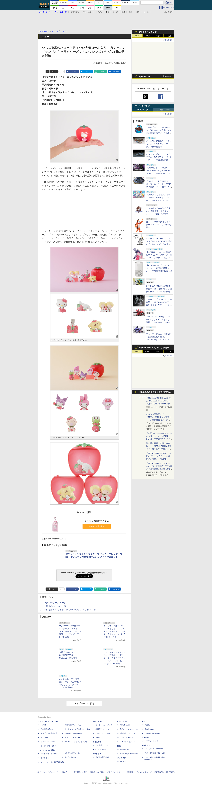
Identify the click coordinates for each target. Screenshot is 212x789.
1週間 (158, 36)
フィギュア (87, 12)
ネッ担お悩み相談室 (48, 746)
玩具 (123, 12)
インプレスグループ (143, 772)
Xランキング (144, 106)
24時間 (147, 36)
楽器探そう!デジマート (104, 729)
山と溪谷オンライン (103, 745)
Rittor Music (97, 721)
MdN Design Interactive (129, 754)
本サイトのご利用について (48, 772)
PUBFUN (145, 738)
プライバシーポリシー (115, 772)
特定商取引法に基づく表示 (164, 772)
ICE (143, 721)
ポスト (53, 72)
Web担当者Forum (47, 729)
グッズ (115, 12)
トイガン (99, 12)
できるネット (46, 758)
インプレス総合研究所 (49, 733)
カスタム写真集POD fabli (155, 753)
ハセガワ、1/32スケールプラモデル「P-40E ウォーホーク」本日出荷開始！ (159, 144)
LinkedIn (116, 72)
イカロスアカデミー (127, 742)
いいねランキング (163, 110)
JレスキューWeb (126, 738)
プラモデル (75, 12)
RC (107, 12)
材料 (138, 12)
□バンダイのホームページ (53, 602)
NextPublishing (70, 757)
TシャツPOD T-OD (103, 733)
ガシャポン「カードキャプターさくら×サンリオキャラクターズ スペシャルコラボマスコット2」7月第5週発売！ (114, 631)
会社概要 (130, 772)
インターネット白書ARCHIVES (52, 762)
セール (146, 12)
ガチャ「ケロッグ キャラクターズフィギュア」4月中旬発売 (158, 224)
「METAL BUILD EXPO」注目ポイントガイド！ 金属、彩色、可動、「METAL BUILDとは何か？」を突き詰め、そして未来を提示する (159, 459)
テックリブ (121, 758)
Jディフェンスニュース (129, 729)
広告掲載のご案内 (80, 772)
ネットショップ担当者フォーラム (77, 729)
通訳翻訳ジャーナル (127, 733)
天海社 (147, 725)
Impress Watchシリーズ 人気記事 (154, 348)
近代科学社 (97, 754)
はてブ (88, 72)
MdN (119, 746)
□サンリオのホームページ (53, 606)
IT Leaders (45, 738)
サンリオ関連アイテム (96, 521)
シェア (74, 72)
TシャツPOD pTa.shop (154, 749)
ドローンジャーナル (48, 742)
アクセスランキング (147, 32)
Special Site (144, 76)
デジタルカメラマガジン (50, 754)
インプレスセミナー (72, 738)
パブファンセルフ (151, 741)
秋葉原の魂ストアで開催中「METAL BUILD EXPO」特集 (155, 392)
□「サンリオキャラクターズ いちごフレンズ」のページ (68, 610)
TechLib (123, 761)
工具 (130, 12)
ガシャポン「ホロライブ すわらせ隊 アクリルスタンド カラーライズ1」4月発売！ (158, 211)
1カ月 (169, 36)
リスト (62, 72)
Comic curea (149, 729)
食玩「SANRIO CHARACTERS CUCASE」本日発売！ (69, 655)
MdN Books (124, 749)
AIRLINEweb (125, 725)
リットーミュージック (103, 725)
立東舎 (98, 738)
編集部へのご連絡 (97, 772)
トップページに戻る (84, 703)
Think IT (44, 725)
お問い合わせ (66, 772)
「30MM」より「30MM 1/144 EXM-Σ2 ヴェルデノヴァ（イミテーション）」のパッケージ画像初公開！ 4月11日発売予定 (159, 173)
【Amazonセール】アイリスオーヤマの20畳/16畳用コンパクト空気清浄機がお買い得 (159, 268)
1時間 (137, 36)
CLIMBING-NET (101, 749)
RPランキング (142, 110)
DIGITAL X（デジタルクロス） (76, 742)
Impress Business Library (74, 733)
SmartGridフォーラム (73, 725)
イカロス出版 (122, 721)
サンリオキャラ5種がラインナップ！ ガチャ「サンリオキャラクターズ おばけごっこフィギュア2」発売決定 (70, 631)
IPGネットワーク (148, 745)
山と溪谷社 (97, 742)
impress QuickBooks (152, 733)
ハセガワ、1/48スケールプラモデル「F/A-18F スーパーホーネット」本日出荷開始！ (159, 157)
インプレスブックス (72, 753)
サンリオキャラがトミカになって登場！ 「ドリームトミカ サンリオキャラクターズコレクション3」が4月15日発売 (114, 658)
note (102, 72)
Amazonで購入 (96, 526)
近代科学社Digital (102, 757)
